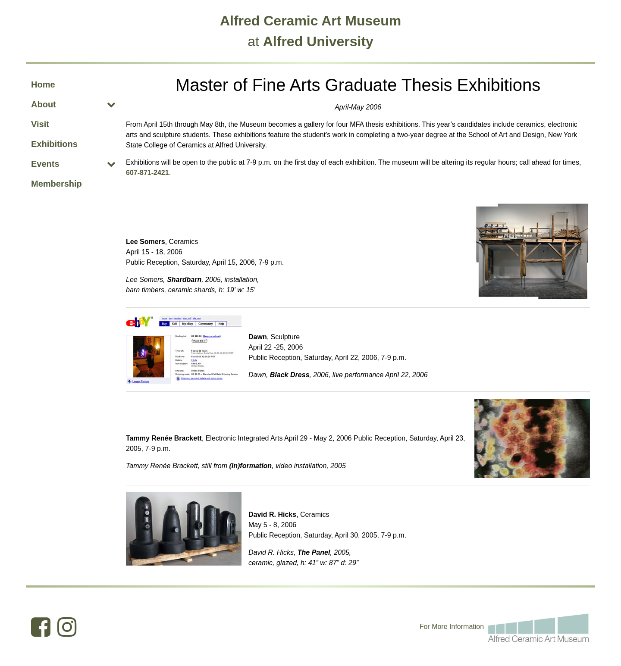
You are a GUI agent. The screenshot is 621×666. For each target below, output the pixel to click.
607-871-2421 (147, 172)
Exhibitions (54, 144)
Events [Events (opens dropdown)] (45, 164)
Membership (56, 183)
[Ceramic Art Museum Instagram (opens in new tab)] (67, 627)
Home (43, 84)
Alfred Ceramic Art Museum (310, 20)
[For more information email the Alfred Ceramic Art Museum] (538, 626)
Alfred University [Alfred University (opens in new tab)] (318, 41)
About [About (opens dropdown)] (43, 104)
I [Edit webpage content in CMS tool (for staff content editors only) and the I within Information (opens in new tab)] (450, 626)
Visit (40, 124)
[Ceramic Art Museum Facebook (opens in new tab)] (40, 627)
